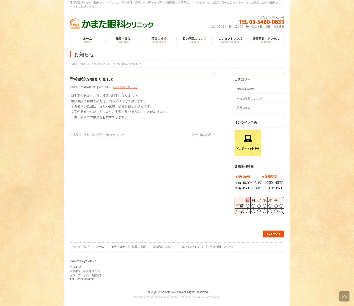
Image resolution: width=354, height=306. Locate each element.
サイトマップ (81, 246)
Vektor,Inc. (198, 296)
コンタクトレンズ (192, 246)
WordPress (156, 296)
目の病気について (163, 246)
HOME (73, 64)
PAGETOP (273, 234)
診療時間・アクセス (222, 246)
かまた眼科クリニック (103, 64)
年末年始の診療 (203, 134)
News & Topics (245, 89)
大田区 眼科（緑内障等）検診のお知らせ (97, 134)
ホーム (100, 246)
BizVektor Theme (177, 296)
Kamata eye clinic (172, 292)
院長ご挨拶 (139, 246)
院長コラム (243, 107)
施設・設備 (118, 246)
